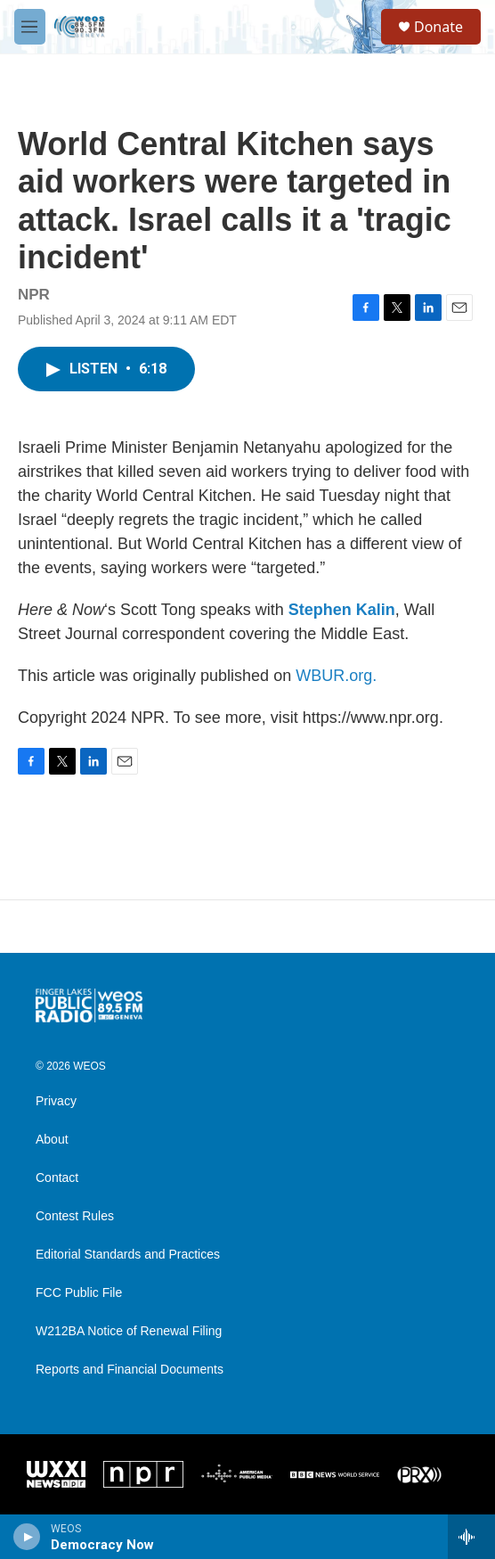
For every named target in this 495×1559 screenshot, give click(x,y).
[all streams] (471, 1536)
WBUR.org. (336, 676)
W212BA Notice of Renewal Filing (129, 1331)
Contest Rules (75, 1216)
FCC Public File (79, 1293)
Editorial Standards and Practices (128, 1254)
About (52, 1139)
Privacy (56, 1101)
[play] (27, 1537)
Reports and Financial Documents (129, 1369)
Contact (57, 1178)
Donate (438, 27)
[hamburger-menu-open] (29, 27)
